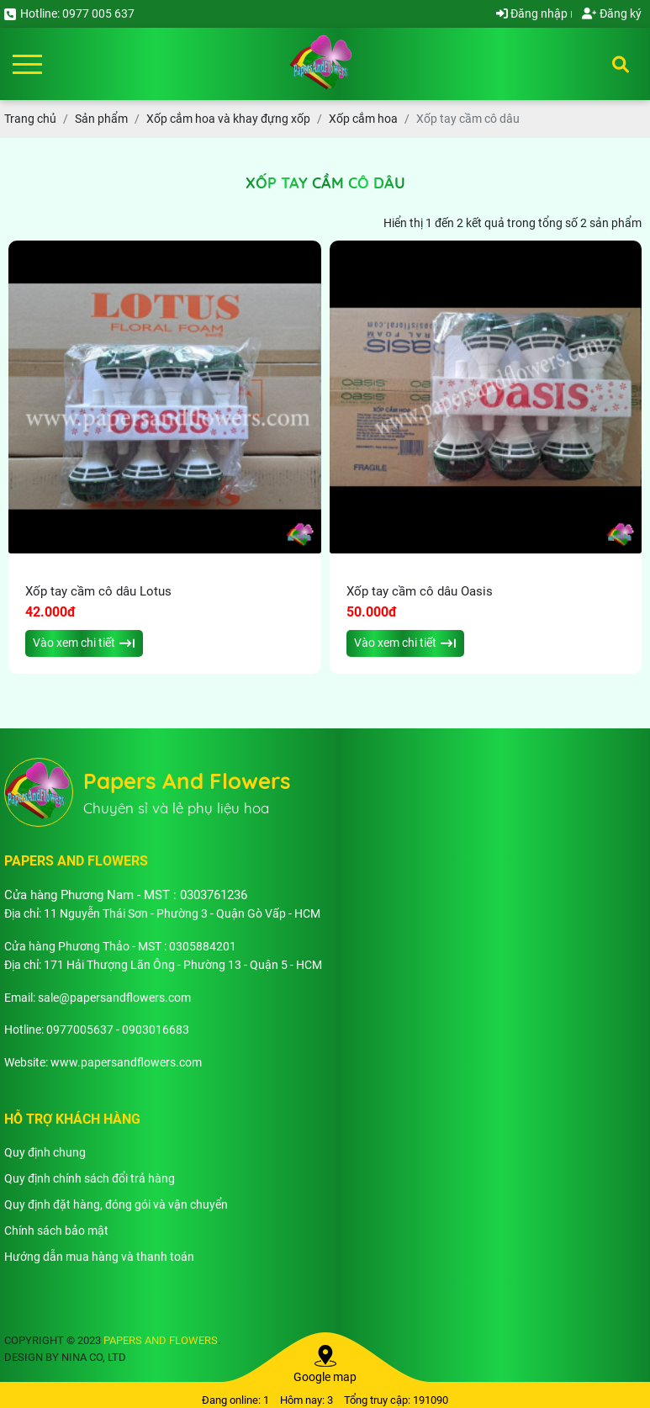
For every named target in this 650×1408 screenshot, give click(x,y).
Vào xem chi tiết (84, 642)
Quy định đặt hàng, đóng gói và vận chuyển (116, 1204)
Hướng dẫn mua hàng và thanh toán (99, 1256)
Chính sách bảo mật (56, 1230)
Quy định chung (45, 1152)
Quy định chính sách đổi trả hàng (89, 1178)
